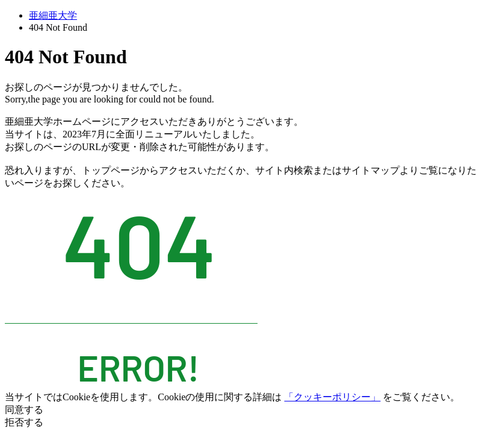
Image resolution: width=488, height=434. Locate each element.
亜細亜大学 (53, 15)
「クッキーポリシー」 (332, 397)
